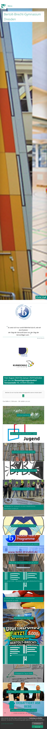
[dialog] (23, 723)
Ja (23, 396)
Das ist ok (37, 727)
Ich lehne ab (37, 723)
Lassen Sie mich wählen (7, 723)
